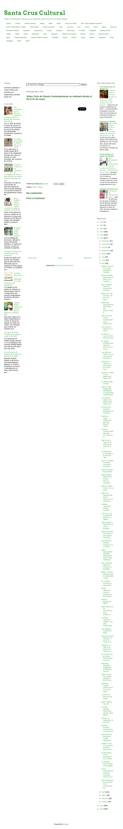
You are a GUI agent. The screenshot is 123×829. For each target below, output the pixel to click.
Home (60, 258)
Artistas (42, 23)
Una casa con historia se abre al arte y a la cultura (18, 143)
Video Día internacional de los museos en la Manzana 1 (107, 497)
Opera (8, 37)
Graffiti (17, 34)
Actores (8, 23)
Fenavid (49, 30)
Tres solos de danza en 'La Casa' (106, 329)
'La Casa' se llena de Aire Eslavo (106, 697)
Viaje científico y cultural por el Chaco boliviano (107, 525)
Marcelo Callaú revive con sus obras (107, 488)
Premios (74, 37)
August (104, 254)
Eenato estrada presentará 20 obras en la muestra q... (107, 278)
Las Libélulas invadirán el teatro (106, 631)
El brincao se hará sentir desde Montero (17, 232)
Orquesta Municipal (20, 37)
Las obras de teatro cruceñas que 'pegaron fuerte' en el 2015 (12, 334)
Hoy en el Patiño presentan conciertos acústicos (107, 463)
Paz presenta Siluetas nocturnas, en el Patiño (107, 544)
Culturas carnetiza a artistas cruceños (106, 507)
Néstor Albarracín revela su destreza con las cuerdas (106, 592)
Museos (82, 34)
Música (92, 34)
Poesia (65, 37)
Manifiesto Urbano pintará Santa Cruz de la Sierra (107, 687)
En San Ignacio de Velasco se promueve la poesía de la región (13, 354)
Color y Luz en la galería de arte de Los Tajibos (106, 516)
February (105, 798)
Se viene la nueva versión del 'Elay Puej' (107, 336)
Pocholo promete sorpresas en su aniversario (107, 728)
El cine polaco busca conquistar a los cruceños (106, 756)
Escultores (26, 30)
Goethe (8, 34)
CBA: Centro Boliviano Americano (91, 23)
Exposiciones (38, 30)
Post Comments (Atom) (64, 265)
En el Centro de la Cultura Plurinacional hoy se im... (107, 657)
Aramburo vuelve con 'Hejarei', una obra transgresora (107, 622)
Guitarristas (35, 34)
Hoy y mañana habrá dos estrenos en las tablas (106, 566)
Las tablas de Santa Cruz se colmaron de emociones (107, 355)
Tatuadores (102, 37)
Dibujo (104, 27)
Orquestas (55, 37)
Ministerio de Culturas (69, 34)
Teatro (112, 37)
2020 (102, 222)
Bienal (59, 23)
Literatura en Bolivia (108, 121)
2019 (102, 225)
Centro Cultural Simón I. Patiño (16, 27)
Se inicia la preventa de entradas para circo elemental (12, 253)
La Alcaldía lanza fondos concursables (107, 764)
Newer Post (32, 258)
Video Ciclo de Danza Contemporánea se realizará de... (107, 320)
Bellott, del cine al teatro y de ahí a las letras (107, 296)
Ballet (50, 23)
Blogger (66, 824)
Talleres (91, 37)
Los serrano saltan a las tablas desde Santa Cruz (106, 401)
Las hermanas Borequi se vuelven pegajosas (106, 737)
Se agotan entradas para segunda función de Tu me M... (107, 345)
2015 (102, 238)
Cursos (87, 27)
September (106, 250)
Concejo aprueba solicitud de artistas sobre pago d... (107, 711)
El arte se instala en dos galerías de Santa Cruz (107, 375)
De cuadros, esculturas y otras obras (106, 583)
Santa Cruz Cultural (34, 12)
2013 (102, 809)
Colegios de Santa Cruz (109, 189)
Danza (96, 27)
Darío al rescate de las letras (107, 471)
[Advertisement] (61, 62)
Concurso (70, 27)
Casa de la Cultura (71, 23)
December (106, 241)
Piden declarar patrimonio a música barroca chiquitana (106, 479)
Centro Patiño (34, 27)
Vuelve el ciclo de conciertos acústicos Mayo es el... (107, 746)
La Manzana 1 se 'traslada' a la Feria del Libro (107, 454)
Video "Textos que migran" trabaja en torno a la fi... (107, 677)
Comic (61, 27)
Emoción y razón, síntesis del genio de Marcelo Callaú (106, 421)
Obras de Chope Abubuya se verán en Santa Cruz (107, 639)
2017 (102, 232)
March (104, 795)
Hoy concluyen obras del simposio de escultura (106, 287)
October (105, 247)
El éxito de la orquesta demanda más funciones (107, 410)
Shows (83, 37)
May (103, 263)
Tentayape (9, 41)
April (103, 792)
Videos (28, 41)
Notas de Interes (104, 34)
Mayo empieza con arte (106, 703)
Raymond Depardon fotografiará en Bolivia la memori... (106, 667)
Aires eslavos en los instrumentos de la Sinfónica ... (107, 610)
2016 (102, 235)
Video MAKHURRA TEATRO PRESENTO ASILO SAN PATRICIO (106, 555)
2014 (102, 806)
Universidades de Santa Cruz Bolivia (107, 155)
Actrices (17, 23)
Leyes (45, 34)
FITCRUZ (82, 30)
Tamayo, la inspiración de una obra (107, 720)
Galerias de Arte (105, 30)
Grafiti (25, 34)
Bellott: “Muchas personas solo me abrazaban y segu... (107, 575)
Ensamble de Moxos (12, 30)
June (104, 260)
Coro (79, 27)
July (103, 257)
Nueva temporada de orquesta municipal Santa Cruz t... (107, 773)
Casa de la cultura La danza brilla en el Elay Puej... (106, 365)
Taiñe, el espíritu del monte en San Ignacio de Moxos (107, 534)
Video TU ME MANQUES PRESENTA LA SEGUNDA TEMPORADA (107, 391)
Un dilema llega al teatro (107, 383)
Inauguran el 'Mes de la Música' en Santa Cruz (106, 648)
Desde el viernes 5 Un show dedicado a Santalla (107, 269)
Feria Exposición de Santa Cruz (107, 88)
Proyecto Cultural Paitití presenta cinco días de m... (107, 433)
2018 (102, 228)
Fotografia (92, 30)
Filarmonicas (71, 30)
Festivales (59, 30)
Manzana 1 (54, 34)
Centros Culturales (48, 27)
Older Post (87, 258)
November (106, 244)
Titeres (19, 41)
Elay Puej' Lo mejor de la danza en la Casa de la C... (106, 444)
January (105, 802)
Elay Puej (113, 27)
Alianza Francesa (30, 23)
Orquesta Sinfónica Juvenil (39, 37)
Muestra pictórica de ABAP (106, 601)
